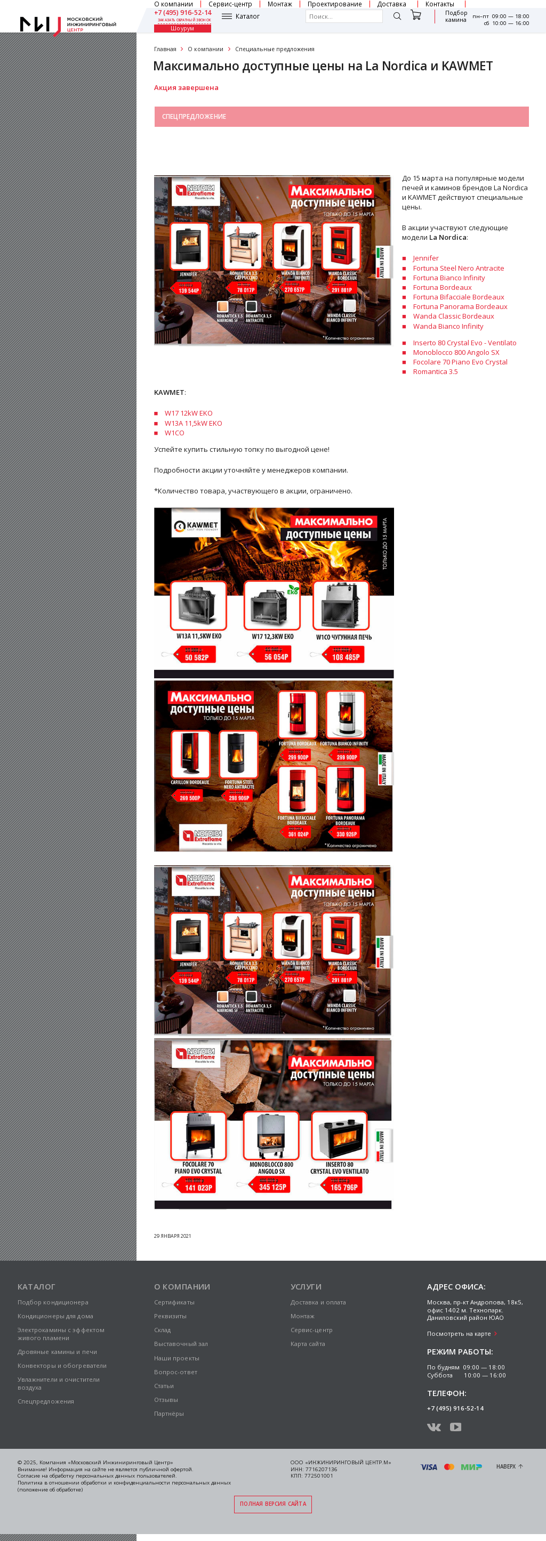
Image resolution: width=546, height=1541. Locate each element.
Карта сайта (308, 1344)
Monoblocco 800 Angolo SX (456, 352)
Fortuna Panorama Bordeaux (460, 306)
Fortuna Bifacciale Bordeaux (458, 297)
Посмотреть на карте (459, 1333)
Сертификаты (174, 1302)
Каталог (248, 16)
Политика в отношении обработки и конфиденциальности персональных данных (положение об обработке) (124, 1486)
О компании (205, 49)
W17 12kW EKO (189, 413)
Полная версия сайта (273, 1504)
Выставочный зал (194, 141)
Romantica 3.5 (435, 371)
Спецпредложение (194, 116)
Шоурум (183, 29)
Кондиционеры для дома (55, 1316)
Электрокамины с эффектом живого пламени (61, 1334)
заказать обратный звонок (185, 20)
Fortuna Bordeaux (442, 287)
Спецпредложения (46, 1401)
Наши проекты (176, 1358)
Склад (162, 1330)
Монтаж (303, 1316)
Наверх (506, 1466)
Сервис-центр (312, 1330)
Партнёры (169, 1413)
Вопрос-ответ (175, 1372)
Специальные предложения (275, 49)
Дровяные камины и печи (58, 1352)
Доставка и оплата (319, 1302)
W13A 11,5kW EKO (193, 423)
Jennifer (426, 258)
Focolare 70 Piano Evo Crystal (460, 362)
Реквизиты (170, 1316)
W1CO (174, 432)
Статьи (164, 1386)
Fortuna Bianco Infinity (449, 277)
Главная (165, 49)
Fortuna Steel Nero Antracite (458, 268)
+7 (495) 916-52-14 (183, 13)
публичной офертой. (166, 1469)
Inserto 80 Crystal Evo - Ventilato (465, 342)
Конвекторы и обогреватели (62, 1365)
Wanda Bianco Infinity (448, 326)
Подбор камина (455, 16)
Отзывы (166, 1400)
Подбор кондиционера (53, 1302)
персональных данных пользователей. (126, 1475)
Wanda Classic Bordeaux (453, 316)
